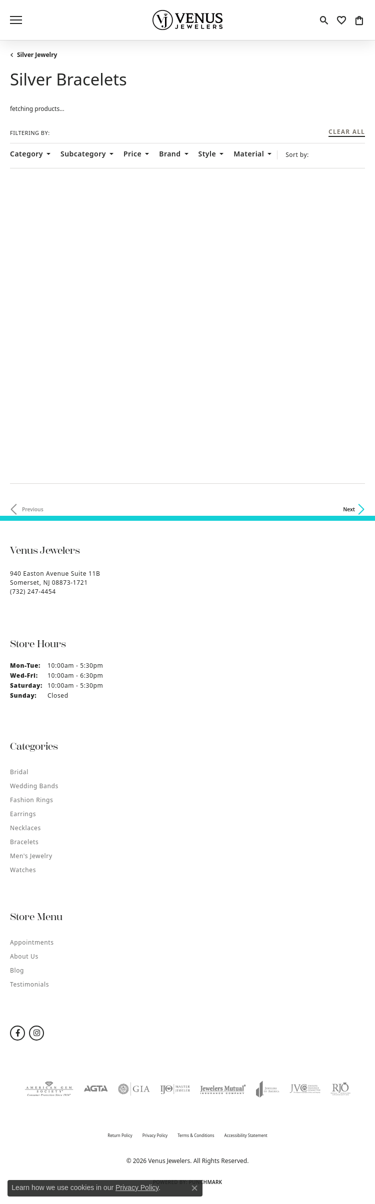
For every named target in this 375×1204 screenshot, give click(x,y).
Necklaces (25, 828)
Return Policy (120, 1135)
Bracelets (24, 842)
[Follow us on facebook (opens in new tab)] (17, 1033)
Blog (17, 970)
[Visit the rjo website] (340, 1089)
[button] (324, 20)
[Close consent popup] (195, 1188)
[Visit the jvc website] (305, 1089)
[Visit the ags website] (49, 1089)
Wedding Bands (34, 786)
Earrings (23, 814)
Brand (169, 153)
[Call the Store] (33, 591)
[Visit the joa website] (268, 1089)
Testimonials (29, 984)
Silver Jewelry (37, 54)
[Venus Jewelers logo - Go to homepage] (188, 20)
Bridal (19, 772)
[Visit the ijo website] (175, 1089)
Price (133, 153)
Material (249, 153)
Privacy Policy (155, 1135)
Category (26, 153)
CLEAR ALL (346, 132)
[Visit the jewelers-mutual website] (223, 1089)
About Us (24, 956)
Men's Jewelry (31, 856)
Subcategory (83, 153)
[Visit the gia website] (134, 1089)
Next (349, 509)
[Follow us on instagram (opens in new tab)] (36, 1033)
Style (207, 153)
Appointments (32, 942)
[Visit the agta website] (96, 1089)
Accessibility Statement (246, 1135)
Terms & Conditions (196, 1135)
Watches (23, 870)
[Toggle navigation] (16, 20)
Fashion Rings (31, 800)
